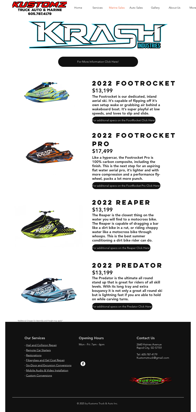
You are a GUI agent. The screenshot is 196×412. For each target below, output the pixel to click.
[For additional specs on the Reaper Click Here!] (121, 247)
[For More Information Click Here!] (98, 62)
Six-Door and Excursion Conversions (48, 365)
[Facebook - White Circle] (83, 363)
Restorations (34, 355)
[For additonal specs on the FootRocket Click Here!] (124, 120)
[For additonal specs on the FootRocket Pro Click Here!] (126, 185)
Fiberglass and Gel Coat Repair (45, 360)
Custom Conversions (39, 375)
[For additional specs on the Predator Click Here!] (122, 306)
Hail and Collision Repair (41, 345)
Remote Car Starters (38, 350)
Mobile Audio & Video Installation (47, 370)
